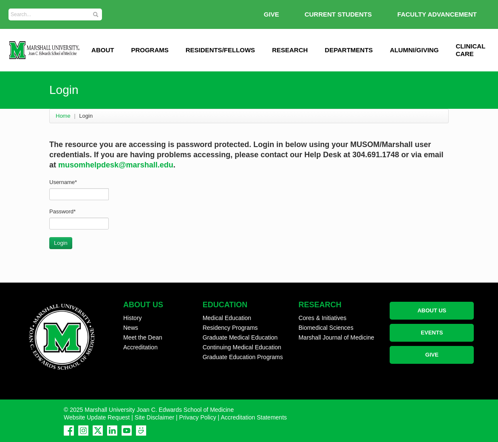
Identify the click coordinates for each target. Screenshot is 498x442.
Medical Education (227, 317)
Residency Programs (230, 327)
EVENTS (432, 332)
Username (63, 182)
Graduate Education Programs (243, 357)
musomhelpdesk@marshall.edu (115, 165)
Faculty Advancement (437, 14)
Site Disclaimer (154, 417)
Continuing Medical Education (242, 347)
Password (62, 211)
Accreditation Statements (254, 417)
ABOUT (102, 50)
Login (61, 243)
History (132, 317)
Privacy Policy (197, 417)
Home (63, 116)
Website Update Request (97, 417)
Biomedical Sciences (325, 327)
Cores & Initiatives (322, 317)
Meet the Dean (142, 337)
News (130, 327)
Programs (149, 50)
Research (290, 50)
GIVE (271, 14)
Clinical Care (470, 49)
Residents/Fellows (220, 50)
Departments (349, 50)
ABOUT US (431, 310)
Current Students (338, 14)
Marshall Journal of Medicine (336, 337)
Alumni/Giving (414, 50)
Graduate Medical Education (240, 337)
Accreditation (140, 347)
